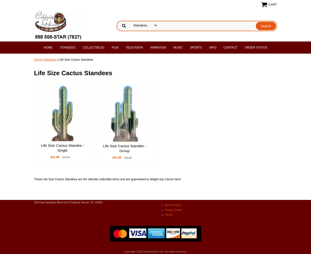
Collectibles (93, 47)
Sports (196, 47)
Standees (68, 47)
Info (212, 47)
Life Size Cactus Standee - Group (124, 148)
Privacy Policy (173, 209)
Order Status (256, 47)
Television (134, 47)
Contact (230, 47)
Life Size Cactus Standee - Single (62, 147)
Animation (158, 47)
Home (48, 47)
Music (178, 47)
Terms (169, 214)
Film (115, 47)
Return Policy (173, 205)
